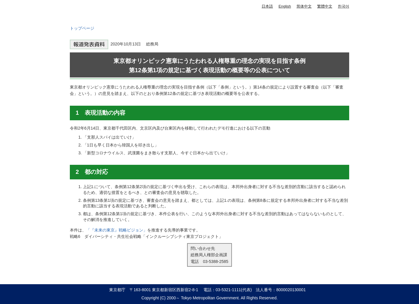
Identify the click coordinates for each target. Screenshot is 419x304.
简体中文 (304, 6)
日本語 (267, 6)
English (284, 6)
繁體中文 (324, 6)
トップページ (82, 28)
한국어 (343, 6)
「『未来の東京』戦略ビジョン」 (116, 230)
